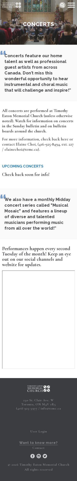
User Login (38, 431)
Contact (38, 448)
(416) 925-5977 (26, 408)
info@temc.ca (51, 408)
